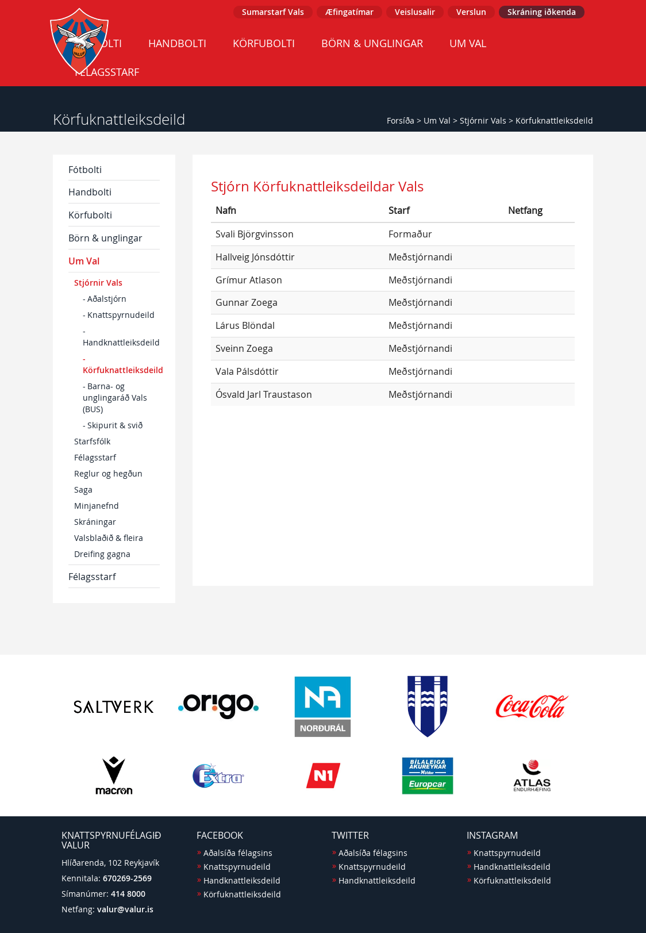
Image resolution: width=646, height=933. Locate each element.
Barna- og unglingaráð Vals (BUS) (115, 397)
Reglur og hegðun (108, 473)
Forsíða (400, 120)
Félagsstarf (95, 457)
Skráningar (95, 521)
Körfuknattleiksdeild (554, 120)
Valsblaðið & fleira (108, 537)
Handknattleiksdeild (121, 342)
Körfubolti (264, 43)
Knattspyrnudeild (121, 314)
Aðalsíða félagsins (237, 852)
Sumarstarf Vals (273, 11)
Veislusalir (415, 11)
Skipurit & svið (115, 425)
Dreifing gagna (102, 553)
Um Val (467, 43)
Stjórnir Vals (483, 120)
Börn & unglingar (372, 43)
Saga (83, 489)
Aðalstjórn (106, 298)
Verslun (471, 11)
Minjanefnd (96, 505)
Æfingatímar (349, 11)
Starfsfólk (92, 441)
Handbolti (177, 43)
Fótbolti (85, 169)
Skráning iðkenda (541, 11)
